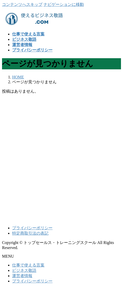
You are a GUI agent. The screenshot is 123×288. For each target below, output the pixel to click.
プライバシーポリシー (32, 228)
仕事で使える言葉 (28, 265)
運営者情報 (22, 276)
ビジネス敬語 (24, 270)
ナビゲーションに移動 (63, 4)
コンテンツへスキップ (22, 4)
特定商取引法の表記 (30, 233)
